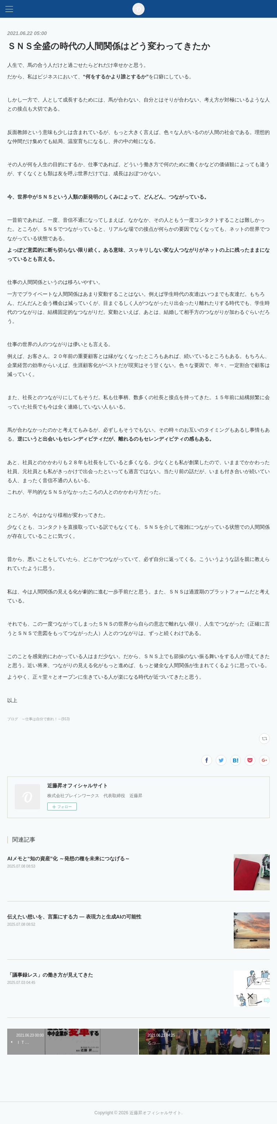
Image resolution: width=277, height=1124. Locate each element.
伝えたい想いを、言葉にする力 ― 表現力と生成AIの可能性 (74, 917)
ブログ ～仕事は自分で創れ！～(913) (38, 719)
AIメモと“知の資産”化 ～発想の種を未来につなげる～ (68, 858)
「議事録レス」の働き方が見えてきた (50, 975)
